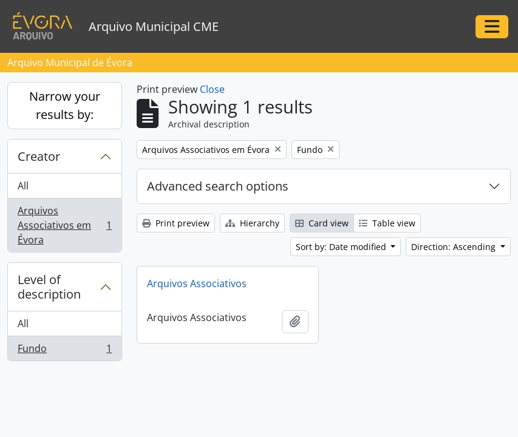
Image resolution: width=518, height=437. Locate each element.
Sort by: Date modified (342, 246)
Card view (322, 223)
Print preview (176, 223)
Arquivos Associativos (197, 283)
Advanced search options (217, 186)
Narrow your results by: (64, 105)
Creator (39, 156)
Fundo (64, 351)
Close (212, 89)
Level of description (49, 286)
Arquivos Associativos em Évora (64, 225)
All (23, 185)
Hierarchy (252, 223)
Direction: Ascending (454, 246)
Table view (387, 223)
